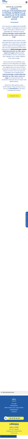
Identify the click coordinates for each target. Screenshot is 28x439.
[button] (14, 96)
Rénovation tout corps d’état (14, 408)
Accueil (14, 404)
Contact (14, 412)
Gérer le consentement (8, 436)
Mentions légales (14, 429)
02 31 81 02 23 (14, 418)
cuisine (24, 49)
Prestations (14, 406)
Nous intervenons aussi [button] (7, 392)
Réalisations (14, 410)
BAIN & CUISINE (14, 427)
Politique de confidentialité (14, 431)
